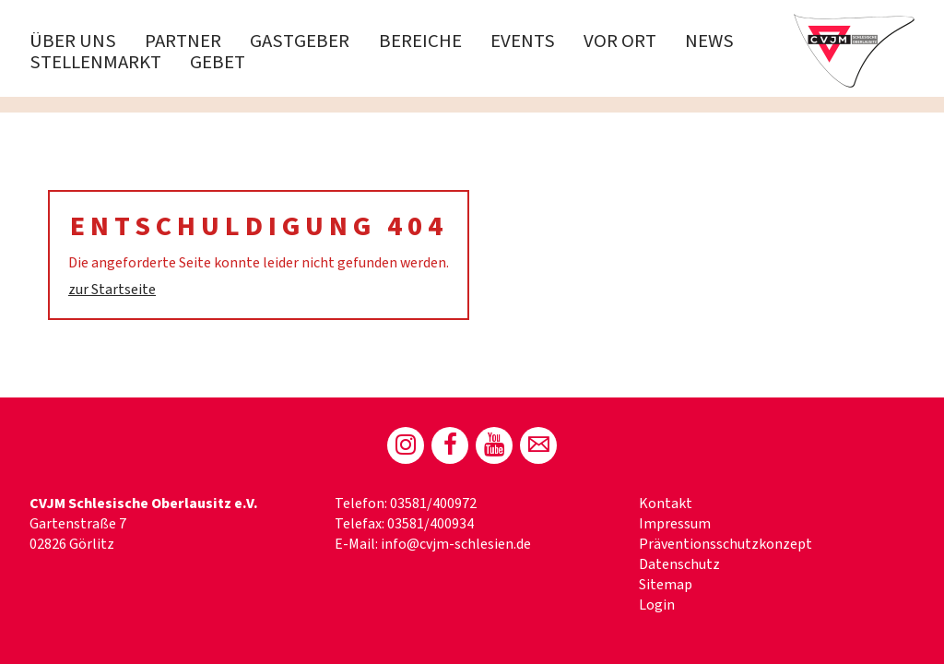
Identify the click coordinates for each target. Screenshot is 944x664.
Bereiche (420, 41)
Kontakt (665, 503)
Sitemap (665, 585)
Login (657, 605)
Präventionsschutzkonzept (725, 544)
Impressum (675, 524)
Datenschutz (679, 564)
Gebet (217, 62)
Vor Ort (620, 41)
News (709, 41)
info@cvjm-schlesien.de (456, 544)
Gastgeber (299, 41)
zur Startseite (112, 289)
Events (522, 41)
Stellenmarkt (95, 62)
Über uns (73, 41)
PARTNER (183, 41)
